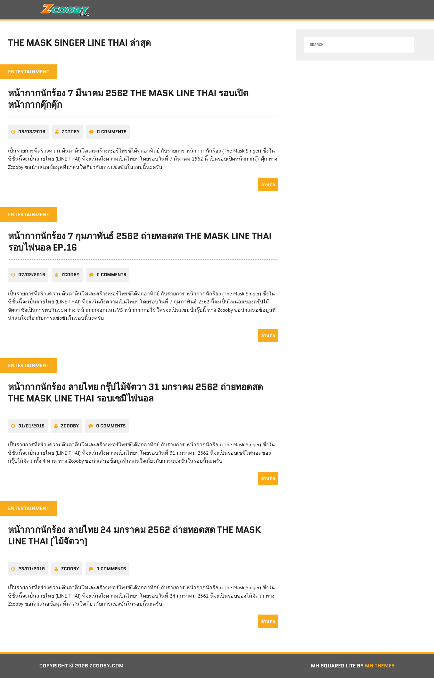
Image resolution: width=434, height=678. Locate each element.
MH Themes (380, 665)
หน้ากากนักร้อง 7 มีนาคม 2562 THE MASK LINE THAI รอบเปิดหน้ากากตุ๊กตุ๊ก (128, 99)
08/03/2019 (31, 131)
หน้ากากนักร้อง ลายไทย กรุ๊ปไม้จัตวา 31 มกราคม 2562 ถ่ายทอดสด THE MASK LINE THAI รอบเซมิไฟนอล (135, 392)
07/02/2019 (31, 274)
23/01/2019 (31, 569)
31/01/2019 (31, 426)
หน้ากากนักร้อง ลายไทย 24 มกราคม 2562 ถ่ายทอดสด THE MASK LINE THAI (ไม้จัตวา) (134, 535)
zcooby (71, 131)
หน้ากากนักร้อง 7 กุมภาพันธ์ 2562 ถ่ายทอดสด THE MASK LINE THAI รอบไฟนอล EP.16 (140, 241)
